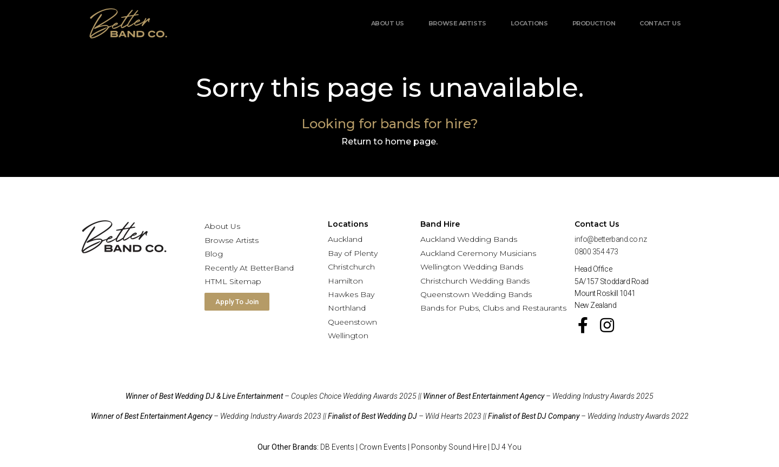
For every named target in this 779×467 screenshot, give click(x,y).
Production (594, 23)
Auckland (345, 239)
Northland (347, 308)
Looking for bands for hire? (389, 123)
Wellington (348, 335)
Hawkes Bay (351, 294)
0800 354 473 (596, 251)
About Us (387, 23)
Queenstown (352, 322)
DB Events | (339, 447)
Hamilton (345, 281)
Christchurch (351, 267)
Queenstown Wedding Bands (476, 294)
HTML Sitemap (232, 281)
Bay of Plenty (353, 253)
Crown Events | (385, 447)
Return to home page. (389, 141)
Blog (213, 254)
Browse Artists (457, 23)
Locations (529, 23)
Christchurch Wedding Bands (475, 281)
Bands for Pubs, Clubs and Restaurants (493, 308)
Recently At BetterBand (249, 268)
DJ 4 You (506, 447)
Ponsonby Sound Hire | (451, 447)
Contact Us (660, 23)
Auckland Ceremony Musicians (478, 253)
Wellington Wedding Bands (471, 267)
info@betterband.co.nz (611, 239)
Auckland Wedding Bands (468, 239)
